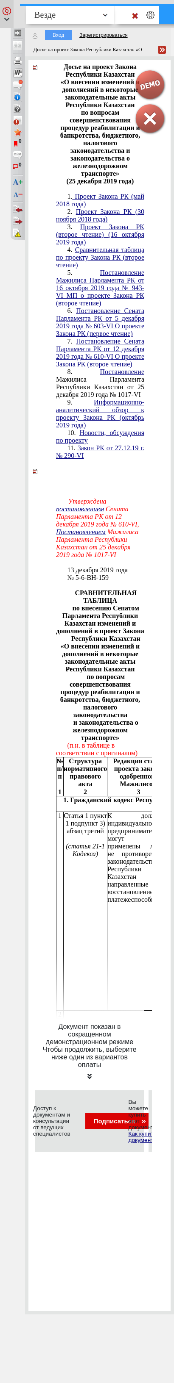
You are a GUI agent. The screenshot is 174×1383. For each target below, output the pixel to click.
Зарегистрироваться (103, 35)
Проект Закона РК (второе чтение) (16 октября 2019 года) (100, 234)
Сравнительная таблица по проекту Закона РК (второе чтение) (100, 257)
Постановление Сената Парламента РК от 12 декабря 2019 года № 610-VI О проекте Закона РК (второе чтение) (100, 353)
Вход (58, 35)
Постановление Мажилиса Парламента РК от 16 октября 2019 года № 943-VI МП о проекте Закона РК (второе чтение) (100, 288)
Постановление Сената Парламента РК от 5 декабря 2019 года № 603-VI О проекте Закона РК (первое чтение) (100, 322)
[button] (7, 14)
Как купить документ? (142, 1137)
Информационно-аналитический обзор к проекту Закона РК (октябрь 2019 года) (100, 414)
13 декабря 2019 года (97, 570)
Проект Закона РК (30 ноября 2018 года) (100, 215)
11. (100, 451)
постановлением (80, 509)
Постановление (122, 371)
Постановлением (81, 531)
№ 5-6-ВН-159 (87, 577)
